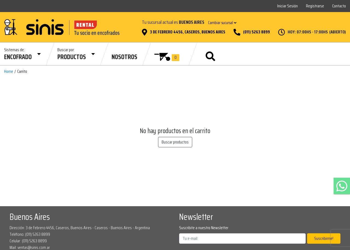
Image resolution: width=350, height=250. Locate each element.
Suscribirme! (323, 238)
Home (8, 71)
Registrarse (315, 5)
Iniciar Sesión (287, 5)
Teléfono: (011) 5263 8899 (30, 234)
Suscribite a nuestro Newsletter (203, 228)
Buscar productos (175, 142)
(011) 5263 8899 (256, 32)
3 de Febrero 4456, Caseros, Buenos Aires (187, 32)
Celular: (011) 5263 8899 (28, 240)
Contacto (339, 5)
